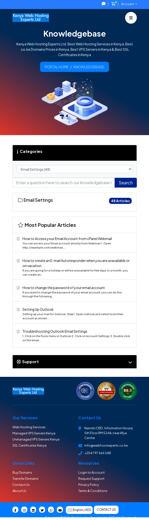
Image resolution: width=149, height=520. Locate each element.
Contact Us (21, 485)
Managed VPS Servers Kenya (33, 433)
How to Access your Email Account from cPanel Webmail (74, 243)
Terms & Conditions (93, 491)
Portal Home (57, 67)
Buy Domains (22, 472)
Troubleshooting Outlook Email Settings (74, 335)
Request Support (91, 478)
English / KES (79, 510)
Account (127, 4)
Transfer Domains (25, 478)
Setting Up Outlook (74, 313)
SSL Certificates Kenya (29, 445)
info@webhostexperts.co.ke (106, 445)
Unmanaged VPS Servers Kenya (36, 439)
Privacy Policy (88, 485)
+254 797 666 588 (97, 453)
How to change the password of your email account (74, 292)
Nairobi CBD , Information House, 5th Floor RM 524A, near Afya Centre (108, 433)
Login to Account (91, 472)
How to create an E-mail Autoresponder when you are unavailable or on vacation (74, 267)
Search (126, 182)
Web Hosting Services (29, 427)
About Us (19, 491)
